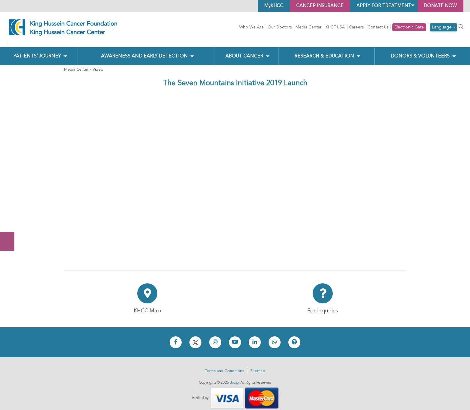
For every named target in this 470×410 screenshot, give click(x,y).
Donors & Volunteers (420, 51)
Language (443, 27)
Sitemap (257, 366)
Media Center (309, 27)
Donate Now (10, 195)
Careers (356, 27)
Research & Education (324, 51)
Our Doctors (280, 27)
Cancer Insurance (314, 6)
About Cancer (244, 51)
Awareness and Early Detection (144, 51)
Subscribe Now (10, 219)
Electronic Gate (409, 27)
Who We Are (251, 27)
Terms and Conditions (224, 366)
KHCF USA (335, 27)
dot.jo (234, 378)
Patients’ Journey (37, 51)
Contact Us (377, 27)
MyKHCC (267, 6)
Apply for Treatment (380, 6)
